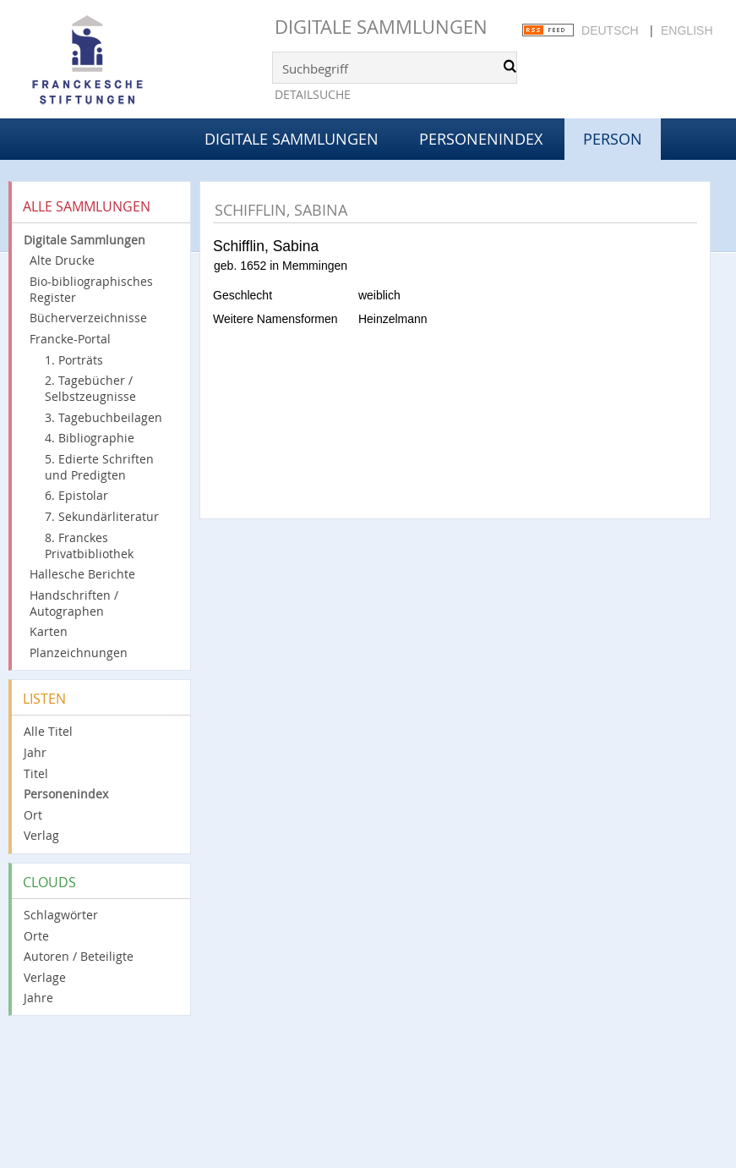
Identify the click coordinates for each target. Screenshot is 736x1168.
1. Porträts (74, 360)
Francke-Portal (70, 339)
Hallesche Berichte (82, 574)
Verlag (41, 835)
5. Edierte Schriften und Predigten (99, 467)
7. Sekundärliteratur (102, 516)
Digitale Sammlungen (381, 26)
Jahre (38, 998)
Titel (36, 773)
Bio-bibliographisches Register (91, 289)
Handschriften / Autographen (74, 603)
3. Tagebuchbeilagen (103, 417)
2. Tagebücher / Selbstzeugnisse (90, 388)
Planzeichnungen (79, 652)
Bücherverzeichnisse (88, 318)
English (686, 30)
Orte (36, 936)
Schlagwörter (61, 915)
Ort (33, 815)
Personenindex (480, 139)
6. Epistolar (76, 495)
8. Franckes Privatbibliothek (89, 545)
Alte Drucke (62, 260)
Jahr (35, 752)
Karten (49, 631)
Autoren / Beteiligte (79, 956)
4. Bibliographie (89, 438)
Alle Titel (48, 731)
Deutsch (610, 30)
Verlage (45, 977)
